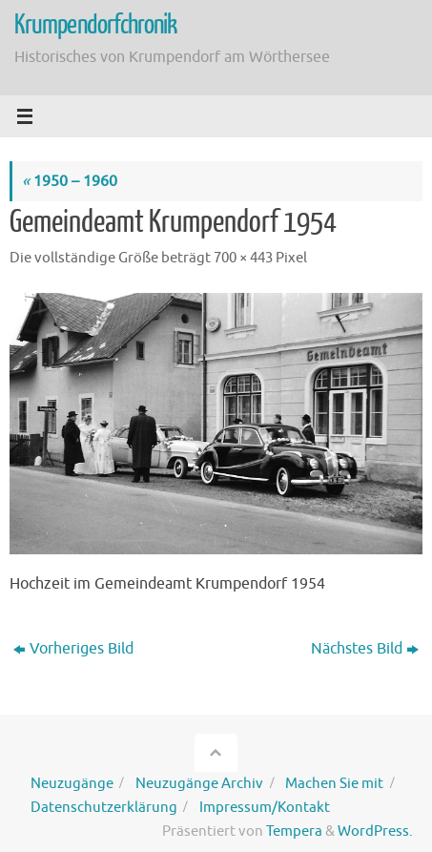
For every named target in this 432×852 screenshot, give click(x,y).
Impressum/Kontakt (264, 807)
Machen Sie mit (334, 783)
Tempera (294, 831)
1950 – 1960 (69, 181)
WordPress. (375, 831)
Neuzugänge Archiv (199, 783)
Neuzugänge (72, 783)
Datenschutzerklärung (104, 807)
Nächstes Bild (365, 648)
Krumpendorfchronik (95, 25)
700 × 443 (243, 257)
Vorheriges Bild (73, 648)
